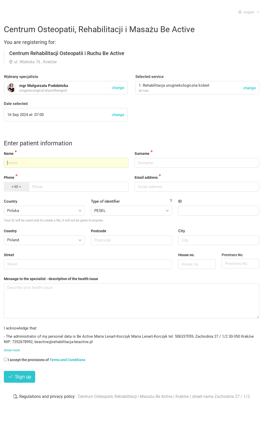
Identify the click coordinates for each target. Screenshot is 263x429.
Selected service (149, 76)
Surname (142, 153)
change (249, 88)
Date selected (15, 103)
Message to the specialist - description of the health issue (51, 279)
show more (12, 350)
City (181, 231)
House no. (186, 255)
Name (9, 153)
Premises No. (232, 255)
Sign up (19, 377)
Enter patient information (38, 143)
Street (9, 255)
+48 (16, 186)
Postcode (98, 231)
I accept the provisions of (44, 360)
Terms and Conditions (67, 360)
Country (10, 201)
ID (180, 201)
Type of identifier (105, 201)
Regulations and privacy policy (44, 396)
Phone (9, 177)
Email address (146, 177)
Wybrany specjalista (21, 76)
